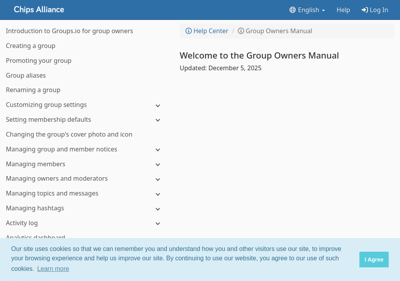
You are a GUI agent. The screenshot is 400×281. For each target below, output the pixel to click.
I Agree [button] (373, 259)
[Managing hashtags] (86, 208)
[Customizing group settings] (86, 104)
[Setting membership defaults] (86, 119)
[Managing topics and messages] (86, 193)
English (307, 9)
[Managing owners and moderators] (86, 178)
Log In (375, 9)
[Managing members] (86, 164)
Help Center (207, 31)
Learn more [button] (53, 268)
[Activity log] (86, 223)
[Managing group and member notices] (86, 149)
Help (343, 9)
